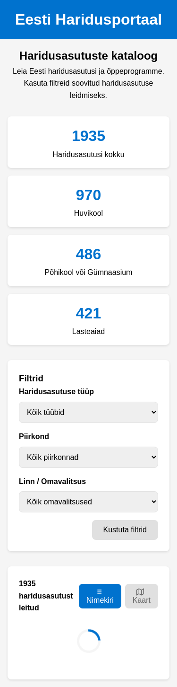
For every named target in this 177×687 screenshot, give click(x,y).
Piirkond (34, 436)
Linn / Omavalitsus (52, 481)
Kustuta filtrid (125, 530)
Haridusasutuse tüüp (56, 392)
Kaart (142, 596)
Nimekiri (100, 596)
